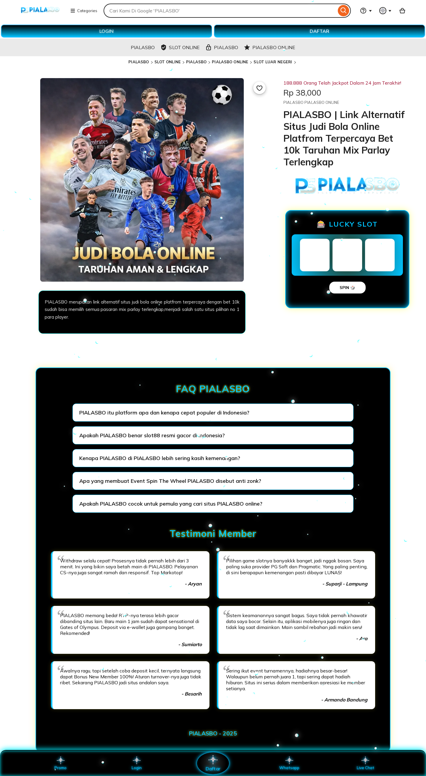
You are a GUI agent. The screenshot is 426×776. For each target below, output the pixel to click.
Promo (60, 763)
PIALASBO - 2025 (213, 733)
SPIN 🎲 (347, 287)
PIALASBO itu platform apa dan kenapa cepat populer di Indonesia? (164, 412)
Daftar (213, 763)
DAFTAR (319, 31)
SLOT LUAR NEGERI (273, 61)
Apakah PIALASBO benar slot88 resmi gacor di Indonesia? (152, 435)
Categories (83, 10)
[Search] (343, 11)
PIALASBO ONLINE (230, 61)
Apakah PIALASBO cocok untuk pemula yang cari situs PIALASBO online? (170, 503)
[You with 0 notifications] (385, 11)
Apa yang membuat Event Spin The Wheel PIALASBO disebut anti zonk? (170, 480)
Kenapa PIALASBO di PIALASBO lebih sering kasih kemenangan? (159, 458)
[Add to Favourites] (259, 88)
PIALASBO (138, 61)
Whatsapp (289, 763)
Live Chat (365, 763)
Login (137, 763)
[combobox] (220, 11)
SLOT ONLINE (167, 61)
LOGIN (106, 31)
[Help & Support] (366, 11)
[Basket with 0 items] (402, 11)
